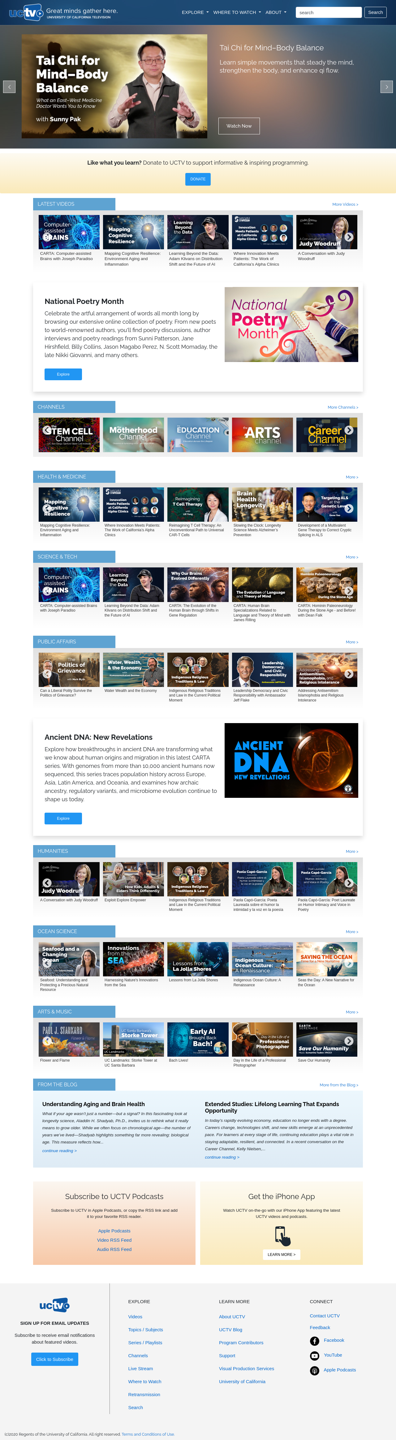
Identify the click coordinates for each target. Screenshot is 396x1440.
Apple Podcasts (114, 1230)
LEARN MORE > (282, 1255)
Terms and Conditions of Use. (148, 1434)
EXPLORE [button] (193, 12)
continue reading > (59, 1150)
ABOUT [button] (274, 12)
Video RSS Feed (114, 1240)
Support (227, 1355)
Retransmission (144, 1394)
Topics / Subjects (145, 1329)
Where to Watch (144, 1381)
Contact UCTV (325, 1315)
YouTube (333, 1355)
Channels (138, 1355)
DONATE (197, 179)
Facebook (334, 1340)
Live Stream (140, 1368)
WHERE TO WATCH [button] (235, 12)
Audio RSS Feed (114, 1249)
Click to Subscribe (54, 1359)
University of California (242, 1381)
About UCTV (232, 1316)
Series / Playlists (145, 1342)
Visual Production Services (246, 1368)
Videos (135, 1316)
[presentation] (47, 242)
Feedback (320, 1327)
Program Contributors (241, 1342)
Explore (63, 374)
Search (375, 12)
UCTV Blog (230, 1329)
